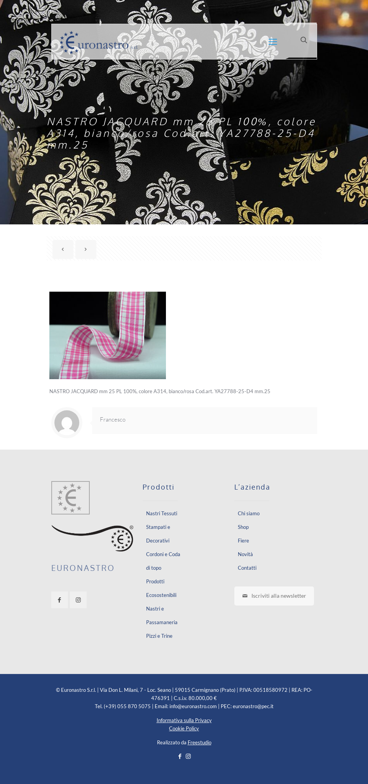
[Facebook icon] (180, 756)
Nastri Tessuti (161, 513)
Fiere (243, 540)
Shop (243, 527)
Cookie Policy (184, 728)
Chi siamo (249, 513)
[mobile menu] (272, 41)
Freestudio (199, 742)
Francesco (113, 419)
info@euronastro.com (193, 706)
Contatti (247, 568)
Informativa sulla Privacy (184, 720)
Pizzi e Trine (159, 636)
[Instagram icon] (188, 756)
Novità (245, 554)
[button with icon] (59, 600)
